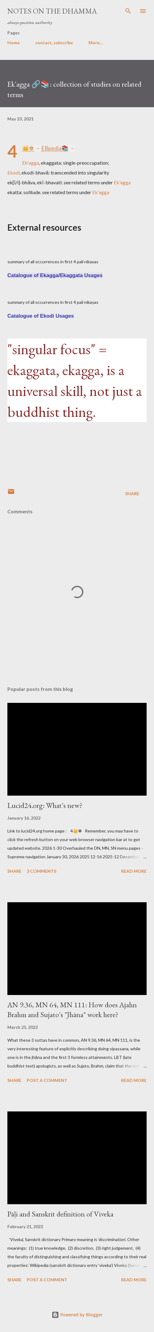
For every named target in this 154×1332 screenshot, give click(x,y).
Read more (134, 871)
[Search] (128, 11)
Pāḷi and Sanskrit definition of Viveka (60, 1214)
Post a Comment (47, 1080)
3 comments (41, 871)
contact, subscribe (54, 42)
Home (13, 42)
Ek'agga (30, 163)
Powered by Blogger (77, 1315)
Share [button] (132, 493)
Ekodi (13, 172)
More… (96, 42)
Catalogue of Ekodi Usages (40, 316)
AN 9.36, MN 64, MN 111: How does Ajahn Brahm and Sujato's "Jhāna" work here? (72, 1009)
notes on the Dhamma (52, 11)
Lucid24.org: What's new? (44, 805)
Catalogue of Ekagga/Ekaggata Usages (55, 275)
